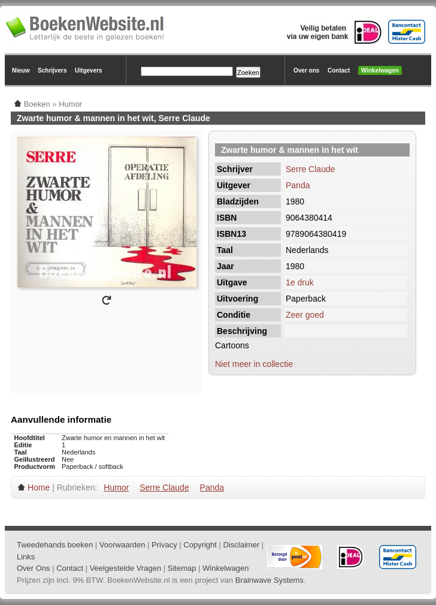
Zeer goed (305, 315)
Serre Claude (310, 169)
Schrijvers (52, 70)
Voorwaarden (122, 544)
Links (26, 556)
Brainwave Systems (269, 580)
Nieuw (20, 70)
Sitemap (182, 568)
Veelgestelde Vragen (126, 568)
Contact (339, 70)
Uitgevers (88, 70)
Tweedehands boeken (55, 544)
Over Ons (33, 568)
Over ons (306, 70)
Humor (116, 487)
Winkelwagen (380, 70)
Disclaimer (241, 544)
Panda (298, 185)
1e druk (300, 282)
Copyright (200, 544)
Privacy (164, 544)
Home (39, 487)
